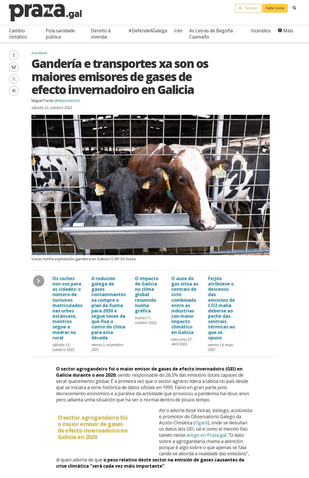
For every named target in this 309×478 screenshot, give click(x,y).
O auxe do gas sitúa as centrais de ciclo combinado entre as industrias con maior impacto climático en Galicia (184, 305)
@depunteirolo (67, 100)
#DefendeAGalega (147, 31)
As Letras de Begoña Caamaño (211, 34)
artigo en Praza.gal (206, 435)
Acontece (39, 52)
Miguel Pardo (42, 100)
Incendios (261, 31)
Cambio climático (18, 34)
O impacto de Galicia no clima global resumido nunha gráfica (146, 294)
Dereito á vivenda (100, 34)
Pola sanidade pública (60, 34)
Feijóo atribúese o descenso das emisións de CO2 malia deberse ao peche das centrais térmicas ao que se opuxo (221, 308)
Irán (178, 31)
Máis (288, 31)
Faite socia (275, 7)
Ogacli (201, 423)
